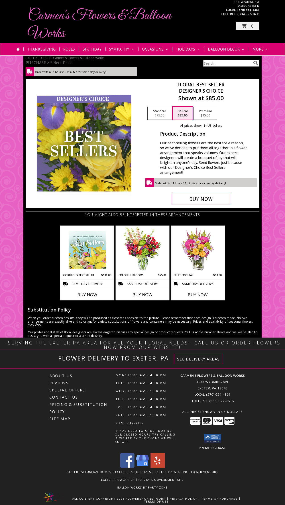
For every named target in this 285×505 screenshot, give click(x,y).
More (260, 49)
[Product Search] (227, 63)
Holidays (188, 49)
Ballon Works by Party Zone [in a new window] (142, 487)
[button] (247, 26)
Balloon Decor (226, 49)
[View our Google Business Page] (142, 466)
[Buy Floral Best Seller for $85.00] (201, 199)
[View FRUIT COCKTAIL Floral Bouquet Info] (197, 249)
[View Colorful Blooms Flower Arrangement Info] (142, 249)
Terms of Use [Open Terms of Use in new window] (156, 501)
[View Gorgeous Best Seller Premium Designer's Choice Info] (87, 249)
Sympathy (122, 49)
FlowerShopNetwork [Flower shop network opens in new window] (146, 498)
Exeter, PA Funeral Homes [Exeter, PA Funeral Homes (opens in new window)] (89, 472)
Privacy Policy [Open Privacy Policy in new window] (183, 498)
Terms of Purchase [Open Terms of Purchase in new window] (220, 498)
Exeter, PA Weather (117, 479)
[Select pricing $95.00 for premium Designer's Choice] (205, 113)
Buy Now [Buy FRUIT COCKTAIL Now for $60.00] (198, 294)
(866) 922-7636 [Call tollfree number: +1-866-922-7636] (248, 14)
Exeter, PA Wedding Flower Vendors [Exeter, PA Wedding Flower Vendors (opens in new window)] (186, 472)
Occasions (155, 49)
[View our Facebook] (127, 466)
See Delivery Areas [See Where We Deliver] (198, 359)
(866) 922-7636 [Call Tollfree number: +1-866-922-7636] (221, 401)
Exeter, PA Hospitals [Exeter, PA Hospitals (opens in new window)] (133, 472)
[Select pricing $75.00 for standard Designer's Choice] (160, 113)
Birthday (92, 49)
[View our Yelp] (158, 466)
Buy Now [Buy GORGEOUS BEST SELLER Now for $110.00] (87, 294)
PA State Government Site (161, 479)
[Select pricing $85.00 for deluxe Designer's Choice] (183, 113)
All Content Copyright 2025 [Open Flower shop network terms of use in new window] (98, 498)
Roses (69, 49)
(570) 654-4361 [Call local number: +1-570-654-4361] (248, 10)
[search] (255, 63)
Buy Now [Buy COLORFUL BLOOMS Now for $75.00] (142, 294)
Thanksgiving (41, 49)
